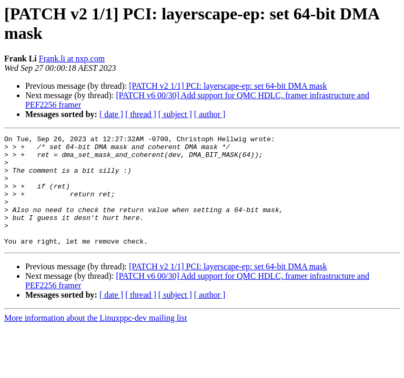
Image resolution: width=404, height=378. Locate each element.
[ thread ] (140, 114)
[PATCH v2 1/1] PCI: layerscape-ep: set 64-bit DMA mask (228, 85)
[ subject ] (175, 114)
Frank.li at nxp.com (72, 58)
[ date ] (111, 114)
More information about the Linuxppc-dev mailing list (95, 339)
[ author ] (210, 114)
